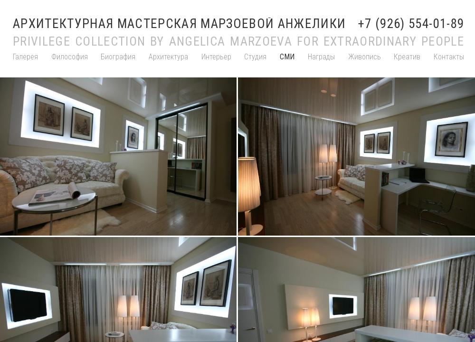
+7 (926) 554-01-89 (411, 24)
